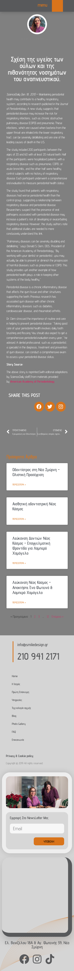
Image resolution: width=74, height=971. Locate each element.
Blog (14, 715)
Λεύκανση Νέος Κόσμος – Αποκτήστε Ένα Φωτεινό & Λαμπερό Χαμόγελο (32, 587)
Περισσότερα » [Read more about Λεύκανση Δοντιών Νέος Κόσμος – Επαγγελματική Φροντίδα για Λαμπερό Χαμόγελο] (19, 563)
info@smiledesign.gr (32, 644)
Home (15, 676)
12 (48, 616)
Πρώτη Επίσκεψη (20, 692)
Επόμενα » (58, 616)
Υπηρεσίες (17, 700)
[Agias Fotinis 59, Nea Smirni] (35, 895)
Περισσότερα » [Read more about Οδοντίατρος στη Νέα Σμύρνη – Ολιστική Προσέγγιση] (19, 484)
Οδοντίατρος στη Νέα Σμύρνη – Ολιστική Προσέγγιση (36, 472)
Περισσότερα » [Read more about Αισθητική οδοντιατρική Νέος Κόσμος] (19, 518)
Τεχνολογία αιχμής (21, 708)
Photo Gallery (19, 723)
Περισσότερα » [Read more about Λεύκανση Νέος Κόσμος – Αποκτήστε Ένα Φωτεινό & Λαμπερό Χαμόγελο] (19, 602)
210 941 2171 (38, 656)
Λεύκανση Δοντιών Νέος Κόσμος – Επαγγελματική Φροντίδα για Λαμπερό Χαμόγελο (31, 546)
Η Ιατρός (16, 684)
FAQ (14, 731)
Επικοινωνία (18, 739)
